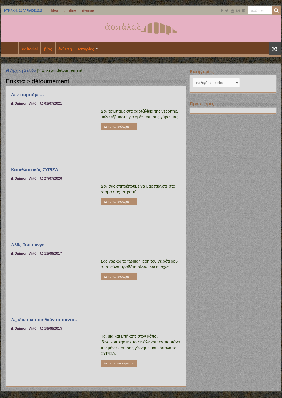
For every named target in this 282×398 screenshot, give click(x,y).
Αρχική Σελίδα (21, 70)
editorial (30, 49)
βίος (48, 49)
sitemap (88, 10)
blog (54, 10)
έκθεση (65, 49)
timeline (69, 10)
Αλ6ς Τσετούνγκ (28, 244)
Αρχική (11, 48)
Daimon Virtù (25, 103)
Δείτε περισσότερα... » (119, 127)
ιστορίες (86, 49)
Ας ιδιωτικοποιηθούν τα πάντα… (45, 319)
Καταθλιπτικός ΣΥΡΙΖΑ (34, 169)
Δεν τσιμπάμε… (27, 94)
